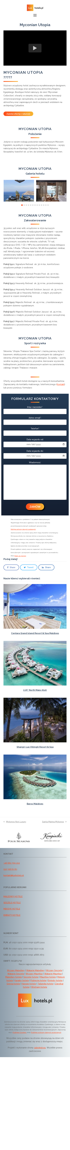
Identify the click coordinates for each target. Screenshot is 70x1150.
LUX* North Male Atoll (35, 690)
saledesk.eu (40, 1048)
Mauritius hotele (48, 977)
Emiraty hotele (55, 980)
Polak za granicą (20, 556)
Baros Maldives (35, 804)
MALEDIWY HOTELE (13, 896)
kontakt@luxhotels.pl (13, 875)
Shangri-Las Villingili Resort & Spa (35, 747)
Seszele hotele (30, 977)
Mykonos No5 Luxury (14, 822)
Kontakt (61, 384)
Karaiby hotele (22, 980)
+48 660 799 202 (11, 863)
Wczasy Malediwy (16, 970)
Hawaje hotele (29, 984)
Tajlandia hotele (45, 984)
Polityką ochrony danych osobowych (46, 1032)
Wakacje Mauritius (53, 974)
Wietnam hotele (39, 987)
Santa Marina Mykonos (54, 822)
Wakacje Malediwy (35, 970)
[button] (35, 15)
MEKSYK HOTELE (11, 909)
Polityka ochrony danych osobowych (23, 529)
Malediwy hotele (13, 977)
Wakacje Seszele (15, 974)
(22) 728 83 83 (10, 869)
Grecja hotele (13, 984)
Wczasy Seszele (54, 970)
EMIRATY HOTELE (11, 915)
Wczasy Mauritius (34, 974)
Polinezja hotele (38, 980)
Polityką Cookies (20, 1032)
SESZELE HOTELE (12, 903)
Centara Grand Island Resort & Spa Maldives (35, 633)
